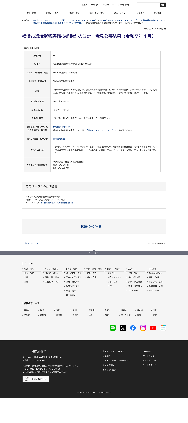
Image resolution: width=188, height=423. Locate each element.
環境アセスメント (124, 20)
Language (147, 376)
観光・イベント (114, 269)
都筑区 (43, 339)
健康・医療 (91, 275)
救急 (26, 284)
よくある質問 (108, 390)
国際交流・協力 (135, 297)
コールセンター (108, 5)
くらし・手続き (60, 20)
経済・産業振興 (135, 284)
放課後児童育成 (72, 288)
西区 (107, 339)
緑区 (139, 339)
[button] (94, 226)
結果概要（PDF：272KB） (63, 127)
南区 (155, 339)
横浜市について (156, 275)
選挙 (151, 302)
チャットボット (124, 5)
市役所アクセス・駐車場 (113, 376)
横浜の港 (111, 275)
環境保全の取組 (106, 20)
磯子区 (75, 334)
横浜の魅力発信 (114, 293)
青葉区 (27, 334)
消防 (26, 279)
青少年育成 (71, 297)
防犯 (26, 288)
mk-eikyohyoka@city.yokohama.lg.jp (57, 203)
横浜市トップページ (41, 20)
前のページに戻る (32, 243)
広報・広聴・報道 (156, 297)
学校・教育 (71, 293)
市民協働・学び (52, 284)
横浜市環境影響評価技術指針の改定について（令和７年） (58, 23)
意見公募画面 (59, 139)
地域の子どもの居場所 (73, 303)
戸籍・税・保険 (52, 279)
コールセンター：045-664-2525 (116, 386)
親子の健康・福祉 (73, 275)
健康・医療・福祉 (94, 269)
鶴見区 (59, 339)
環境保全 (93, 20)
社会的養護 (71, 309)
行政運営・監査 (156, 284)
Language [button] (94, 5)
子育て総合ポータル (73, 314)
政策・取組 (154, 279)
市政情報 (152, 269)
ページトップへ (94, 253)
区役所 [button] (84, 5)
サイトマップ (148, 381)
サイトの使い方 (149, 390)
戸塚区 (75, 339)
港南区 (124, 334)
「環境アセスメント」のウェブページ (102, 130)
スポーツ (111, 288)
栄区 (155, 334)
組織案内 (106, 381)
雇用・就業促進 (135, 288)
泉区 (58, 334)
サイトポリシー (149, 386)
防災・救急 (29, 269)
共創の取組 (133, 293)
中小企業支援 (134, 279)
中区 (91, 339)
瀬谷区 (27, 339)
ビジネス (132, 269)
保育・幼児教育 (72, 284)
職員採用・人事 (156, 288)
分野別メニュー (135, 302)
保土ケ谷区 (126, 339)
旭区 (42, 334)
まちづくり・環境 (78, 20)
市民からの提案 (109, 395)
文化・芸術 (112, 284)
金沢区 (108, 334)
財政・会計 (154, 293)
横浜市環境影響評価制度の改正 (148, 20)
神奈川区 (92, 334)
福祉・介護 (91, 279)
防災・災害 (29, 275)
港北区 (140, 334)
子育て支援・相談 (73, 279)
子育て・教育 (71, 269)
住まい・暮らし (52, 275)
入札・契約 (133, 275)
